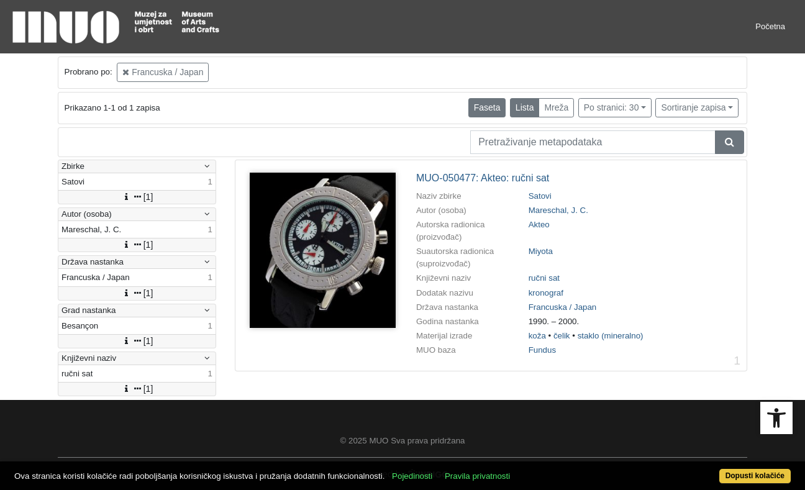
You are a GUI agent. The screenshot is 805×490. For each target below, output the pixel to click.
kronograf (546, 292)
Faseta (487, 107)
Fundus (542, 350)
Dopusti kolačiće (755, 475)
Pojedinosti (412, 476)
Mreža (556, 107)
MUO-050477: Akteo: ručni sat (482, 178)
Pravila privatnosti (477, 476)
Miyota (541, 251)
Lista (525, 107)
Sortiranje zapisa (693, 107)
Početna (770, 26)
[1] (137, 197)
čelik (561, 335)
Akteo (539, 224)
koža (537, 335)
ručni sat (544, 278)
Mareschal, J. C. (558, 210)
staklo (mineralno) (611, 335)
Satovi (540, 196)
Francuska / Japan (162, 72)
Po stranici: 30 (611, 107)
